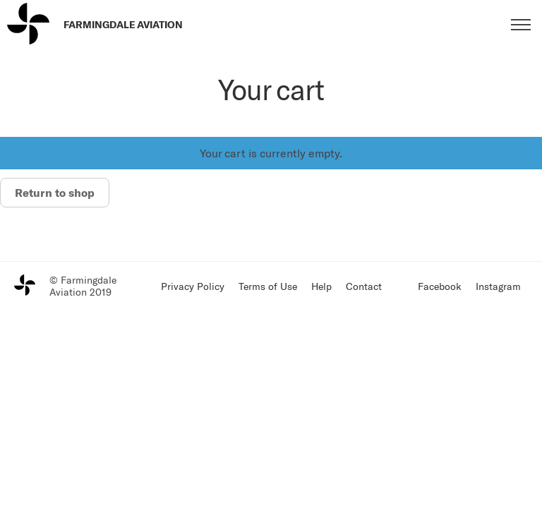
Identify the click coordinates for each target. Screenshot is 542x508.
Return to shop (55, 192)
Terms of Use (268, 286)
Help (321, 286)
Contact (364, 286)
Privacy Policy (192, 286)
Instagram (498, 286)
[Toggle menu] (521, 25)
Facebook (440, 286)
